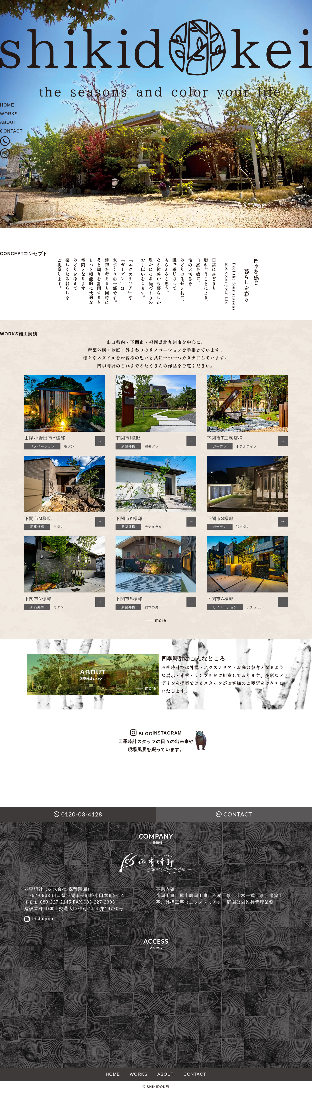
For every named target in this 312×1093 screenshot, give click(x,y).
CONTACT (11, 131)
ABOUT (8, 123)
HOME (7, 105)
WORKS (9, 114)
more (160, 620)
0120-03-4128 (82, 814)
